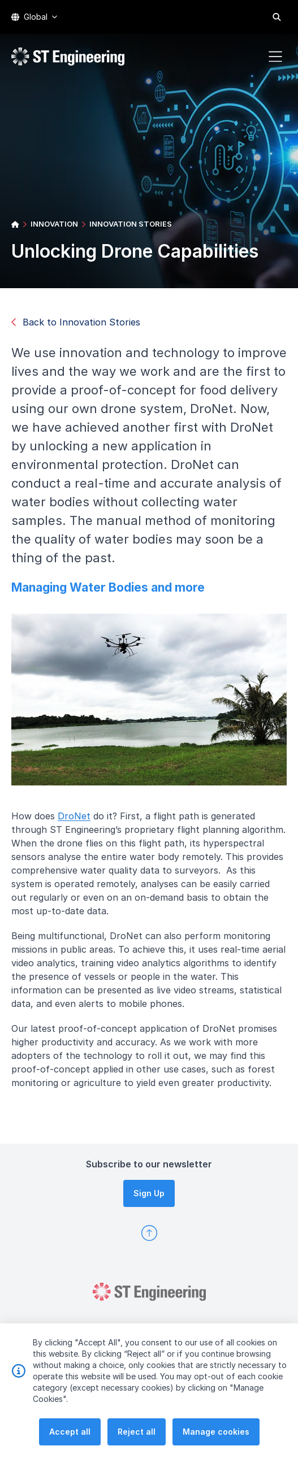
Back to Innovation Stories (75, 322)
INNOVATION (54, 223)
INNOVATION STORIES (130, 223)
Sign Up (149, 1193)
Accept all (69, 1445)
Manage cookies (216, 1445)
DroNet (78, 820)
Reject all (137, 1445)
